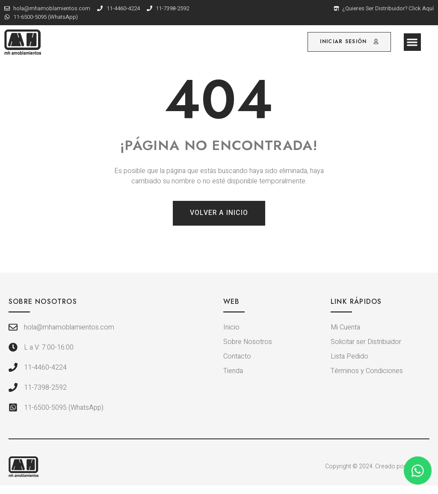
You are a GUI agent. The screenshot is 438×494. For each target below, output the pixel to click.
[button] (412, 42)
